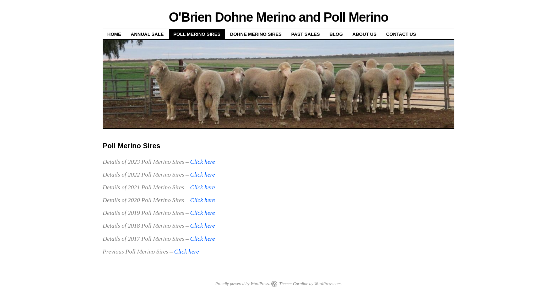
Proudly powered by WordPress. (242, 283)
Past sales (305, 34)
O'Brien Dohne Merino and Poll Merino (278, 17)
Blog (336, 34)
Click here (202, 161)
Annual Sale (147, 34)
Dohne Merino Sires (256, 34)
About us (364, 34)
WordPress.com (327, 283)
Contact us (401, 34)
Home (114, 34)
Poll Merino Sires (197, 34)
